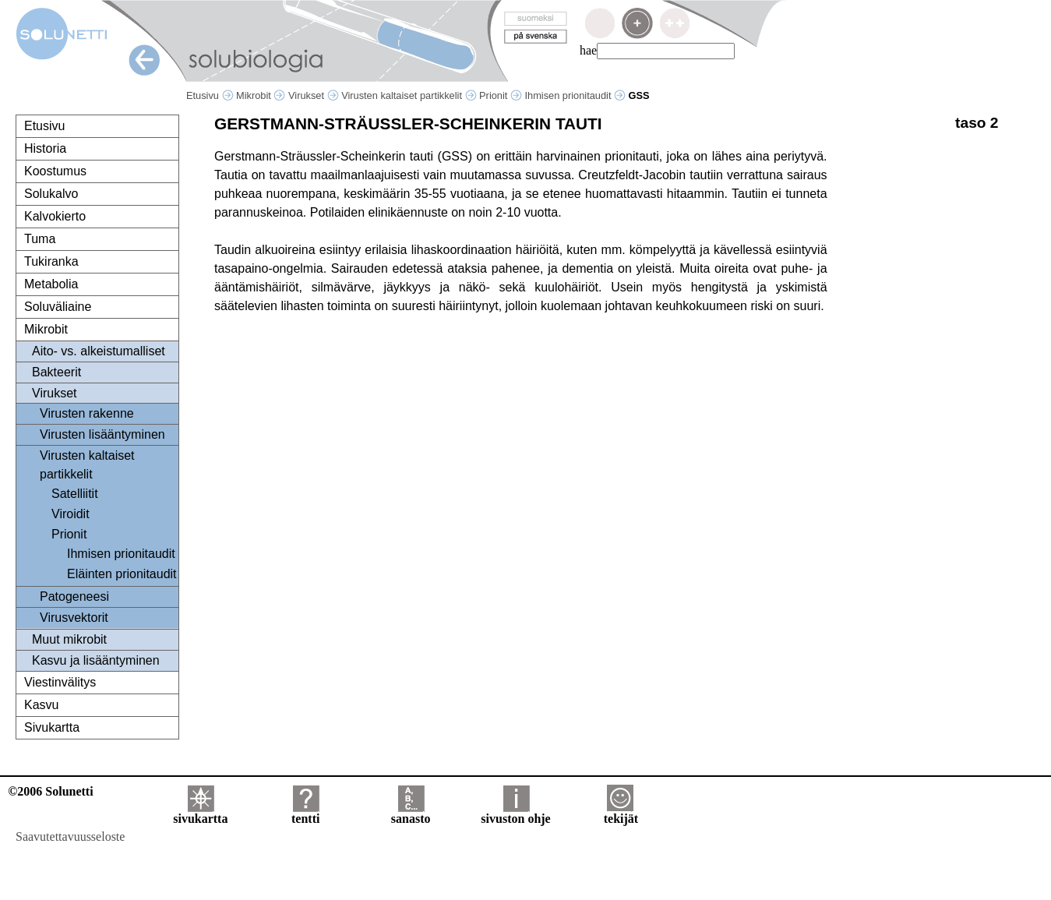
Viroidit (70, 514)
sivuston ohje (515, 813)
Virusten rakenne (87, 413)
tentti (305, 813)
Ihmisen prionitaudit (575, 95)
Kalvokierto (55, 216)
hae (588, 50)
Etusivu (210, 95)
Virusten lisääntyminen (102, 434)
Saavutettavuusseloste (70, 836)
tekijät (621, 813)
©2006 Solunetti (50, 791)
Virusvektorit (74, 617)
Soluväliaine (57, 306)
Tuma (39, 238)
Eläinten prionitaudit (122, 574)
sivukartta (200, 813)
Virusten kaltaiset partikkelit (408, 95)
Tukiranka (51, 261)
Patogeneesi (74, 596)
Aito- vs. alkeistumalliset (98, 351)
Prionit (500, 95)
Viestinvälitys (60, 682)
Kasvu (41, 704)
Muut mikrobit (69, 639)
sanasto (411, 813)
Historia (45, 148)
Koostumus (55, 171)
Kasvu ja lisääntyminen (96, 660)
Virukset (313, 95)
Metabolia (51, 284)
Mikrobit (260, 95)
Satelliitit (74, 493)
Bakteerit (56, 372)
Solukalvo (51, 193)
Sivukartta (51, 727)
